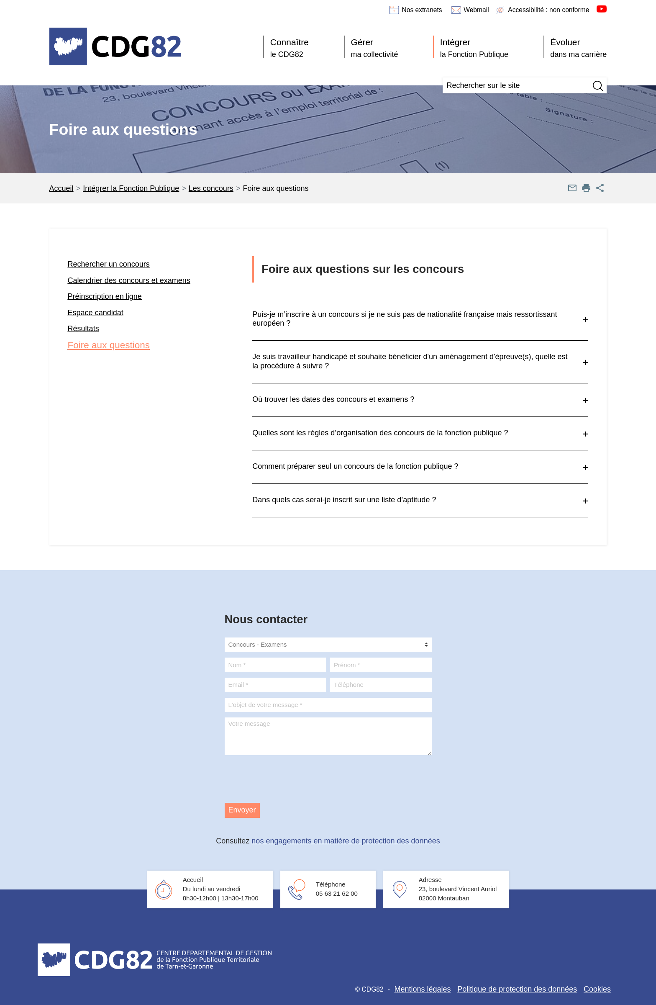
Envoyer (242, 810)
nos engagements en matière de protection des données (345, 841)
